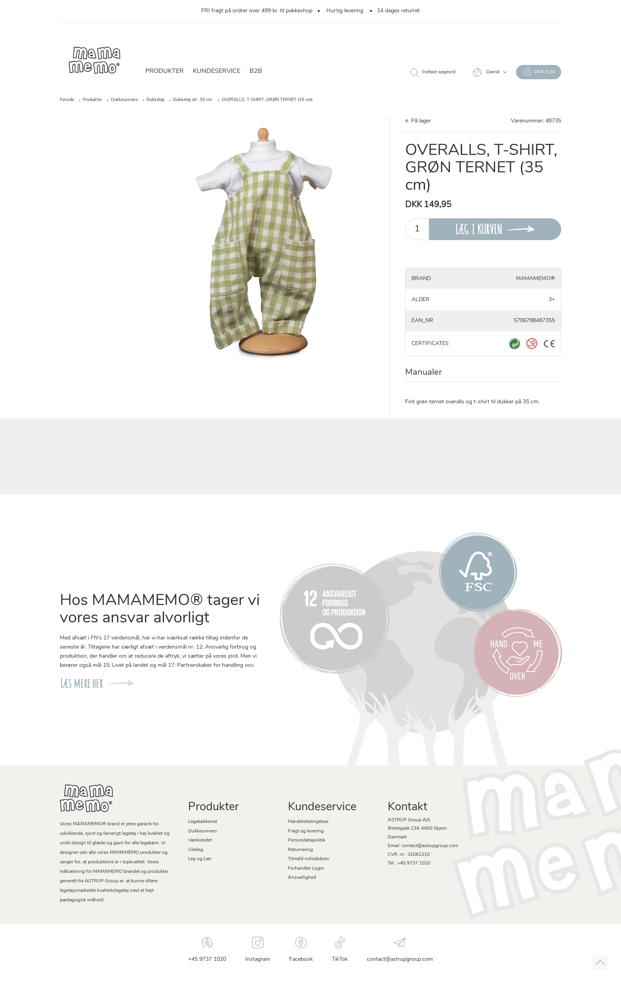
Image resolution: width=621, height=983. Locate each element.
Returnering (300, 849)
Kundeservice (216, 71)
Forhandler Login (306, 868)
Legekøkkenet (202, 821)
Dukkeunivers (124, 100)
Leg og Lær (199, 859)
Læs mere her (81, 683)
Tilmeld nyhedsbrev (308, 859)
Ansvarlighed (302, 877)
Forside (67, 100)
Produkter (164, 71)
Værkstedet (200, 840)
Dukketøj (155, 100)
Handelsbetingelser (308, 821)
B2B (256, 71)
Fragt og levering (306, 831)
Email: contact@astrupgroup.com (423, 846)
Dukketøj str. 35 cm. (193, 100)
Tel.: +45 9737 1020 (409, 863)
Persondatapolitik (306, 840)
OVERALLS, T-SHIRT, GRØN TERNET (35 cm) (267, 100)
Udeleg (195, 849)
